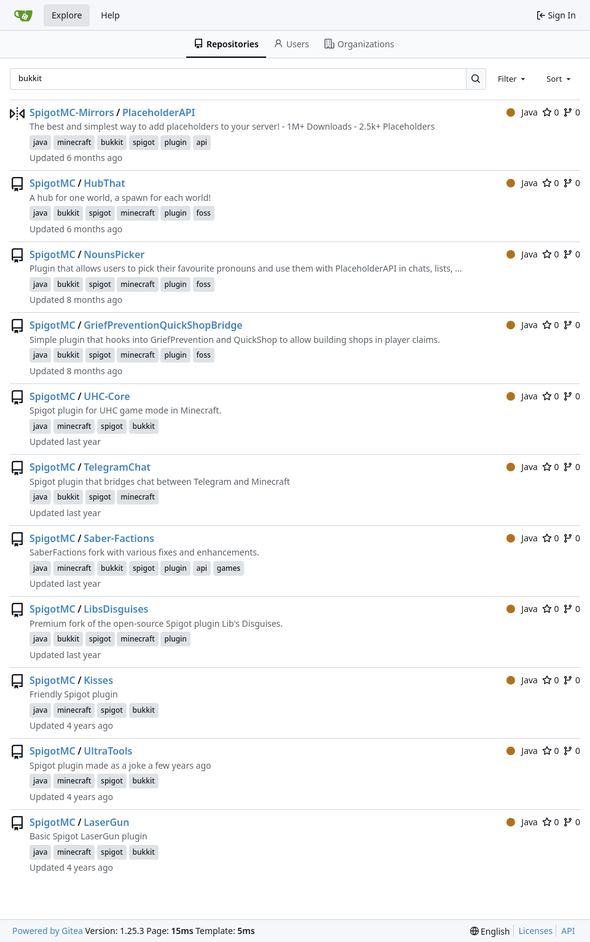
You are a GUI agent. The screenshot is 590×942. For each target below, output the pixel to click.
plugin (175, 142)
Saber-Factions (119, 538)
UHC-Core (107, 396)
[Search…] (476, 79)
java (40, 142)
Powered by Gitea (47, 930)
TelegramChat (117, 467)
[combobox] (512, 78)
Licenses (536, 930)
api (202, 142)
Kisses (98, 680)
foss (204, 213)
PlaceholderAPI (158, 112)
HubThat (104, 183)
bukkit (112, 142)
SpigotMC (53, 183)
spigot (144, 142)
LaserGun (106, 822)
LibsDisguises (116, 609)
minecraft (74, 142)
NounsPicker (114, 254)
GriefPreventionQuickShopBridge (163, 325)
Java (522, 112)
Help (110, 15)
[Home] (23, 15)
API (568, 930)
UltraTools (108, 751)
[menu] (490, 931)
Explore (67, 15)
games (228, 568)
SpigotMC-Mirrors (72, 112)
